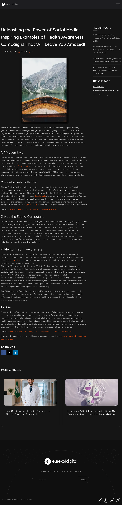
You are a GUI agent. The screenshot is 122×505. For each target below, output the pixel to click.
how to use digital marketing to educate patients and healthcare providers (40, 331)
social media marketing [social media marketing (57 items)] (100, 95)
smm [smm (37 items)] (117, 90)
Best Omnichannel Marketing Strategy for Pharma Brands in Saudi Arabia (106, 38)
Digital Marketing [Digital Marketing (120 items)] (98, 86)
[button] (3, 352)
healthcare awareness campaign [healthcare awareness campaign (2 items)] (103, 90)
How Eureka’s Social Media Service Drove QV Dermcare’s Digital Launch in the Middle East (106, 50)
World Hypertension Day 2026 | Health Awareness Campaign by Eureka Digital (105, 70)
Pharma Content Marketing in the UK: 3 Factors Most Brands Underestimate (107, 60)
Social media (23, 166)
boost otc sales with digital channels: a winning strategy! (32, 209)
